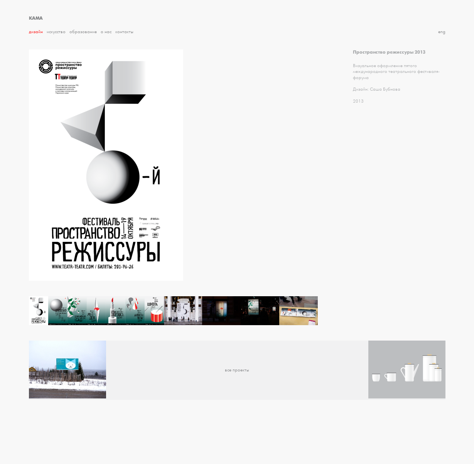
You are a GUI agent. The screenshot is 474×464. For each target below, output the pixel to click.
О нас (106, 32)
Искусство (56, 32)
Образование (83, 32)
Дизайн (36, 32)
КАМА (36, 18)
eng (441, 32)
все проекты (237, 370)
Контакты (124, 32)
